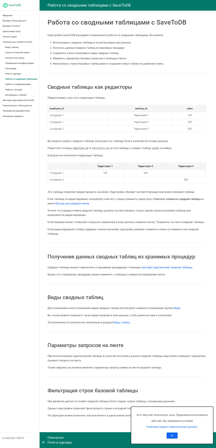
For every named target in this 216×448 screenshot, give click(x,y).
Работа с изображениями (18, 84)
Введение (8, 15)
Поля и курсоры (13, 73)
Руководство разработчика (16, 111)
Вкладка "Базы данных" (15, 20)
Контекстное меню (14, 58)
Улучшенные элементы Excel (17, 42)
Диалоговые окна (11, 31)
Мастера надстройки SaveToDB (18, 100)
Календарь (10, 68)
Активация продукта (13, 116)
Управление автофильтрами (19, 63)
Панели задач (10, 36)
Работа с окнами (13, 89)
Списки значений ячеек (17, 52)
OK (172, 435)
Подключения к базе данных (17, 105)
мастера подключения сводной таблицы (167, 267)
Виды (177, 308)
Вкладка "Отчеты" (11, 26)
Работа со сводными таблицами (21, 79)
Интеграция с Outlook (15, 95)
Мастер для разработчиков (72, 203)
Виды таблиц (12, 47)
